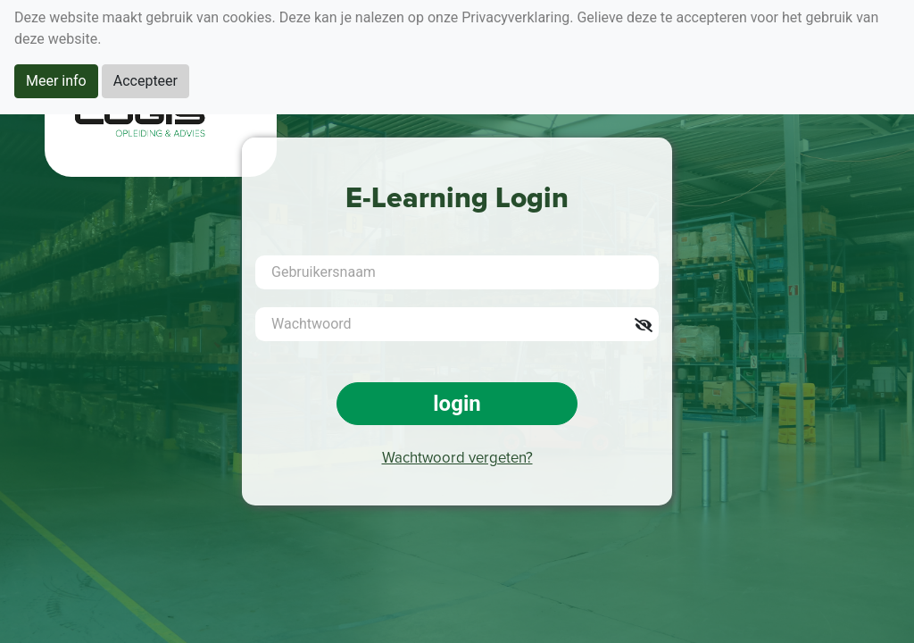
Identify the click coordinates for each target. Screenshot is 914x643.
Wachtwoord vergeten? (457, 458)
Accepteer (145, 80)
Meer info (56, 80)
